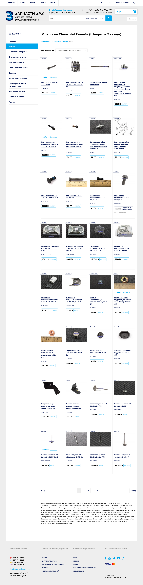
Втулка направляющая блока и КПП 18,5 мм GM (98, 300)
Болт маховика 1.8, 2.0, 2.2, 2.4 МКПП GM (49, 196)
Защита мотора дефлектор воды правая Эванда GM (73, 406)
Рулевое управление (18, 78)
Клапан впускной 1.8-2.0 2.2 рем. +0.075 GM (74, 456)
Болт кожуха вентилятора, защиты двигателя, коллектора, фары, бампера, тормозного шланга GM (122, 89)
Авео (115, 273)
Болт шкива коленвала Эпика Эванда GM (121, 197)
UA (102, 3)
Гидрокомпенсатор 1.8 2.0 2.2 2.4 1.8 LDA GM (74, 352)
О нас (75, 557)
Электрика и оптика (17, 57)
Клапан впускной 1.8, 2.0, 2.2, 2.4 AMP (98, 405)
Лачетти (43, 58)
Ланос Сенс (117, 58)
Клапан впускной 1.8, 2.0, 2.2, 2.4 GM (122, 405)
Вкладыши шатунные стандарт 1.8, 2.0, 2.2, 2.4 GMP (74, 299)
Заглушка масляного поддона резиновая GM (122, 352)
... (92, 491)
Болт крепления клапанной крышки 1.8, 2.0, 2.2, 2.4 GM (49, 144)
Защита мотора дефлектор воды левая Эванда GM (48, 406)
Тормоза (12, 73)
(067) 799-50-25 (69, 13)
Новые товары (78, 571)
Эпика (92, 58)
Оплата (22, 3)
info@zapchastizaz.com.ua (62, 10)
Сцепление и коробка (18, 52)
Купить (53, 93)
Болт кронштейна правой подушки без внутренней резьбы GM (74, 145)
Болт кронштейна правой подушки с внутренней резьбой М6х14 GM (98, 145)
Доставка (11, 3)
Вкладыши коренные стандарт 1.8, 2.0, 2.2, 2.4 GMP (74, 248)
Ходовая (12, 41)
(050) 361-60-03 (57, 13)
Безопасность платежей (50, 571)
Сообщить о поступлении (127, 208)
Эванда (116, 118)
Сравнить (132, 19)
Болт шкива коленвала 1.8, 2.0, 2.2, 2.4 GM (97, 197)
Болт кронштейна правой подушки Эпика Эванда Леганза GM (121, 145)
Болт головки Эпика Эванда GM (98, 83)
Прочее (12, 102)
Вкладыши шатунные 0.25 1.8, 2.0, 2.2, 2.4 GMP (121, 248)
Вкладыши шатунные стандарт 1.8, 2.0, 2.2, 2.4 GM (49, 299)
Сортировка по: (47, 50)
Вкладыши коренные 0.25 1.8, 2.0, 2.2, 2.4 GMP (50, 248)
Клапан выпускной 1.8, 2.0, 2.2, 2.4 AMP (98, 456)
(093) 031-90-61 (18, 562)
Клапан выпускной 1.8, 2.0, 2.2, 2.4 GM (122, 456)
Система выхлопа (16, 96)
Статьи (43, 3)
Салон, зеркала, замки (18, 68)
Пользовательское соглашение (84, 567)
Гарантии (45, 567)
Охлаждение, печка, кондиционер (17, 85)
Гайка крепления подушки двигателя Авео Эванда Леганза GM (122, 300)
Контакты (32, 3)
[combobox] (71, 50)
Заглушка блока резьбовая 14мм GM (98, 351)
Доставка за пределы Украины (53, 564)
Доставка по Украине (49, 561)
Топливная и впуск (17, 91)
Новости (53, 3)
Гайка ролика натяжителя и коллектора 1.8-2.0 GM (49, 353)
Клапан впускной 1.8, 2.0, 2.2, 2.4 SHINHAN (50, 456)
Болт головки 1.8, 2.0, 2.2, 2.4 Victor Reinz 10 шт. (74, 84)
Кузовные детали (16, 62)
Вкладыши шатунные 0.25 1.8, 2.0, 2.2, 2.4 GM (97, 248)
